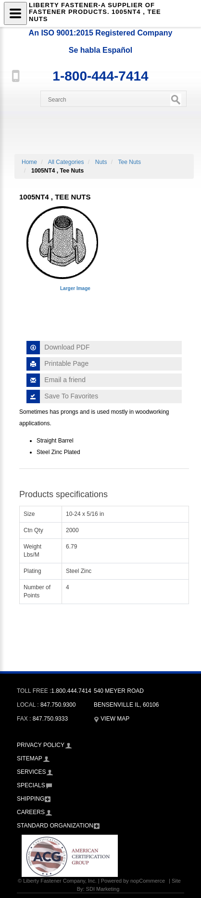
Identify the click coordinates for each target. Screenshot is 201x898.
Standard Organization (55, 825)
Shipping (30, 798)
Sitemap (29, 758)
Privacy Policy (40, 745)
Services (31, 772)
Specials (31, 785)
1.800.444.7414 (71, 691)
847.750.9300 (57, 704)
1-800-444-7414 (100, 76)
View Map (111, 718)
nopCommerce (147, 881)
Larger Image (75, 288)
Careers (31, 812)
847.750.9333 (50, 718)
